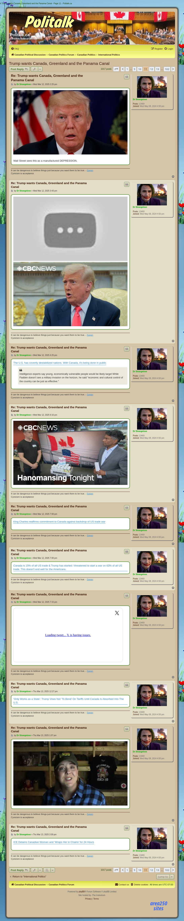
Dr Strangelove (140, 99)
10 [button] (139, 69)
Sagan (90, 170)
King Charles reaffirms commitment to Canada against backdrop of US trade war (59, 521)
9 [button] (134, 69)
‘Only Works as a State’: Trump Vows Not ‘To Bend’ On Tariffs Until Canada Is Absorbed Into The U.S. (68, 700)
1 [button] (127, 69)
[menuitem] (15, 48)
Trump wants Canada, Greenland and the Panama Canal (59, 63)
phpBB (82, 892)
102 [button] (167, 69)
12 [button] (151, 69)
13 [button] (157, 69)
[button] (116, 69)
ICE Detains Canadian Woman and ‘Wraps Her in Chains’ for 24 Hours (53, 842)
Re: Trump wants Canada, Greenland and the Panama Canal (47, 78)
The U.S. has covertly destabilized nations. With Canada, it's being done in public (59, 362)
